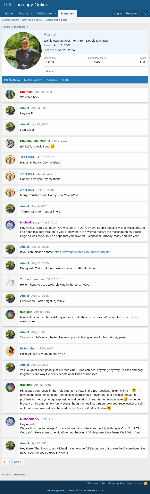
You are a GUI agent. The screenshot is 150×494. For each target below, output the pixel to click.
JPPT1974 (27, 157)
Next (17, 461)
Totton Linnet (29, 279)
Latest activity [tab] (33, 79)
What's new (44, 13)
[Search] (144, 13)
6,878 (50, 62)
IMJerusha (27, 348)
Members (67, 13)
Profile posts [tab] (12, 79)
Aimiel (24, 108)
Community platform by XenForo (75, 490)
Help (129, 483)
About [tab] (65, 79)
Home (9, 13)
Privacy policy (116, 483)
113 (142, 62)
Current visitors (10, 19)
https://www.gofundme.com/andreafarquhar (82, 252)
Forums (24, 13)
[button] (31, 13)
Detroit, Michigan (97, 40)
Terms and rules (96, 483)
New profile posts (32, 19)
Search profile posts (56, 19)
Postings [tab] (51, 79)
